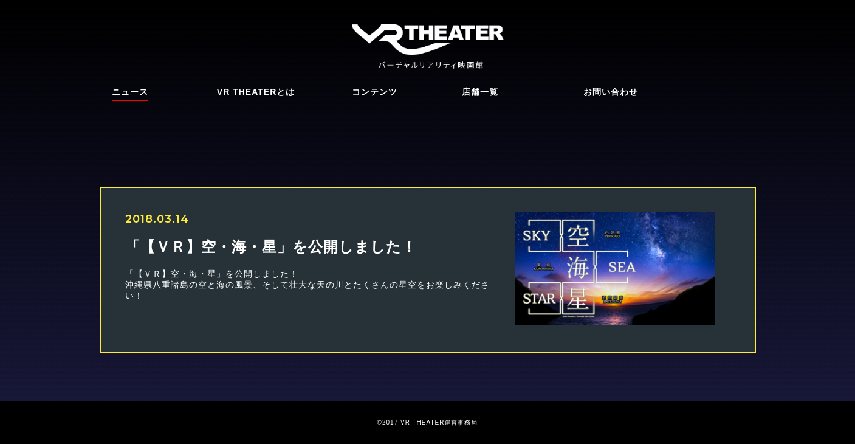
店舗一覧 (480, 92)
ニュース (130, 92)
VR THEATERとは (256, 92)
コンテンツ (374, 92)
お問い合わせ (610, 92)
